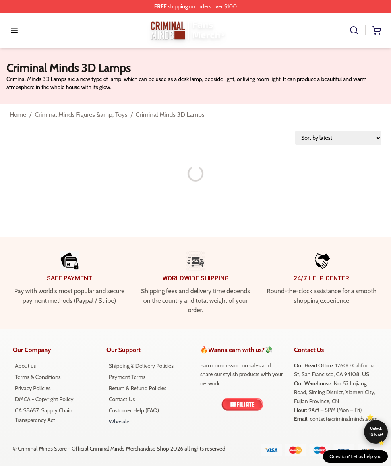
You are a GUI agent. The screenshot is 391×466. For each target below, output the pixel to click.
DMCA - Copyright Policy (44, 399)
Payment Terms (127, 377)
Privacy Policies (32, 388)
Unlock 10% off (376, 431)
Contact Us (122, 399)
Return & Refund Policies (137, 388)
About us (25, 365)
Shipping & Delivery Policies (141, 365)
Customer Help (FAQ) (134, 410)
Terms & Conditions (38, 377)
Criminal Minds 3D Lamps (170, 114)
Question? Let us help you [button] (355, 456)
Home (18, 114)
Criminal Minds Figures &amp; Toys (81, 114)
